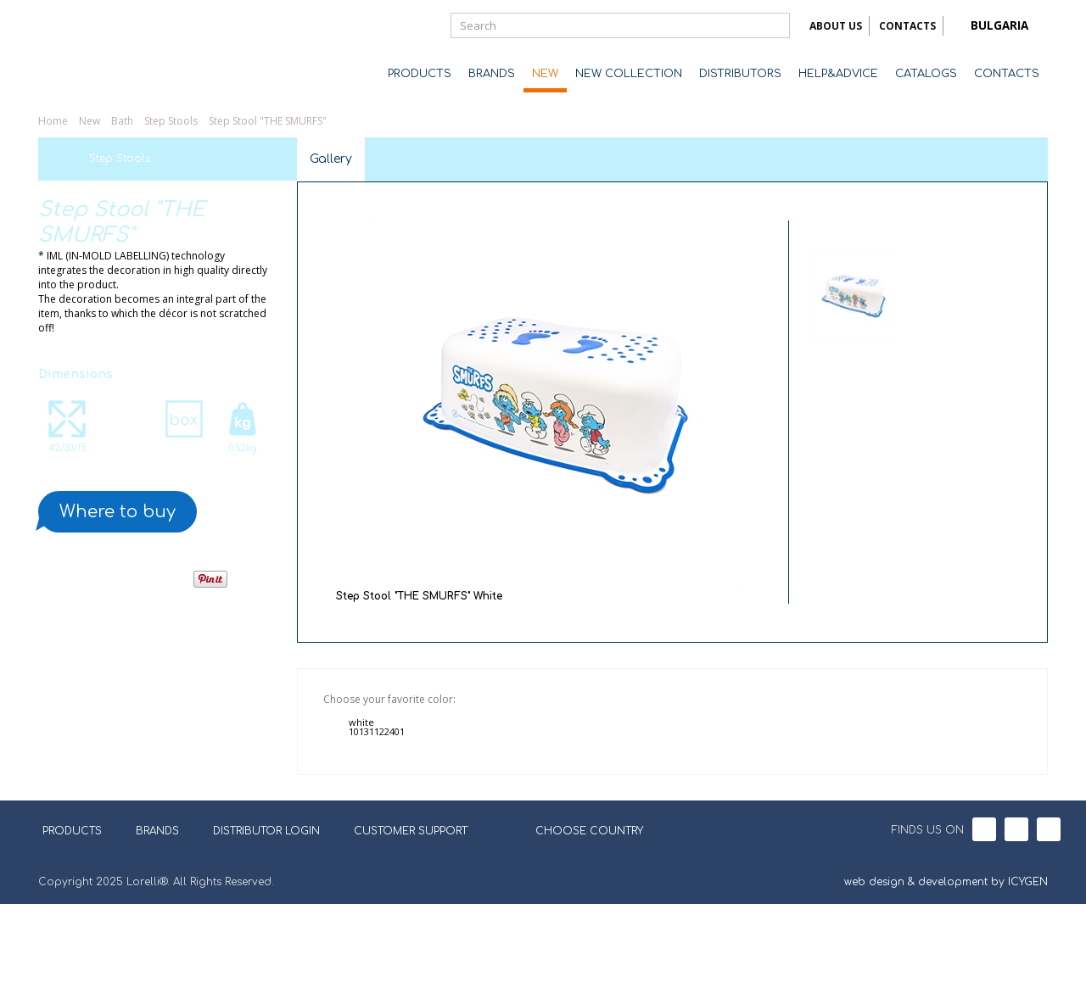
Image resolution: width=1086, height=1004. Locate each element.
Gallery (331, 159)
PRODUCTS (419, 74)
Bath (122, 121)
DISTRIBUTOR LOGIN (266, 931)
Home (53, 121)
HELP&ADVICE (838, 74)
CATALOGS (926, 74)
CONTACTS (907, 26)
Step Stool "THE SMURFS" (268, 121)
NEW (545, 74)
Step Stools (171, 121)
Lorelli (106, 52)
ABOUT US (835, 26)
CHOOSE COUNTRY (578, 929)
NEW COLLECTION (628, 74)
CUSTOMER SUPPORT (410, 931)
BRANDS (491, 74)
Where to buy (117, 512)
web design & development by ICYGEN (946, 982)
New (89, 121)
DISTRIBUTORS (740, 74)
